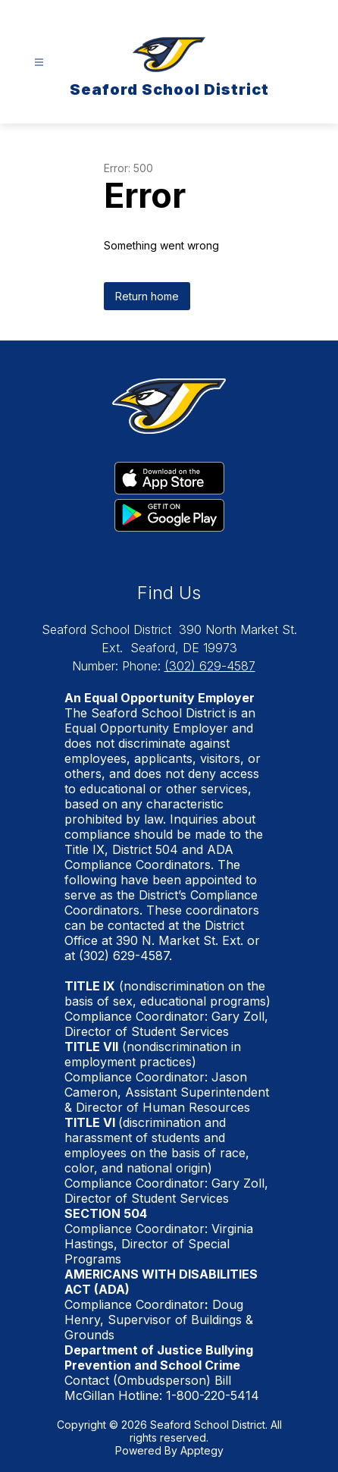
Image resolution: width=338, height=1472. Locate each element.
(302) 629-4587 (209, 665)
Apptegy (202, 1450)
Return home (147, 296)
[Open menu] (39, 62)
